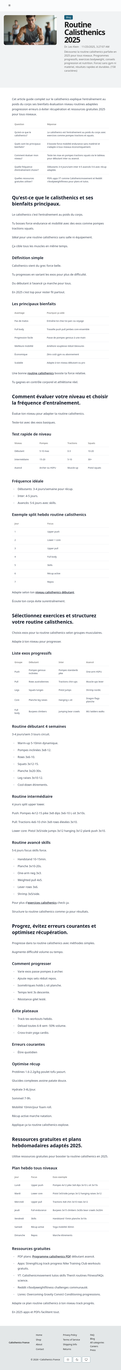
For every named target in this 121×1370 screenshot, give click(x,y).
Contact (40, 1349)
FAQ (92, 1334)
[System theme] (86, 1359)
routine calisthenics (40, 373)
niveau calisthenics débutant (54, 592)
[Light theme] (68, 1359)
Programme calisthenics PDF (51, 1256)
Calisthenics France (19, 1342)
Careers (94, 1346)
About (39, 1344)
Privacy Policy (70, 1334)
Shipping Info (70, 1344)
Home (39, 1334)
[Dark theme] (77, 1359)
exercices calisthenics (42, 903)
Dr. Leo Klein (71, 46)
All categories (97, 1342)
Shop (38, 1339)
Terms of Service (71, 1339)
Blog (92, 1338)
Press (93, 1350)
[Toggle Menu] (9, 5)
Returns (67, 1349)
